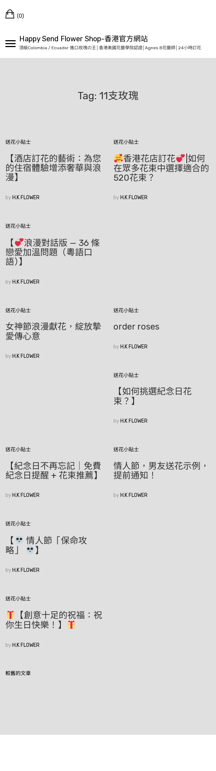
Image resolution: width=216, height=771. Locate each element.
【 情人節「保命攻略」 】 (46, 546)
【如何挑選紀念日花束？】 (152, 396)
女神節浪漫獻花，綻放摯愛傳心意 (53, 331)
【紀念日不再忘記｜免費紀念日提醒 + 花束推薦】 (53, 471)
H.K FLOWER (26, 197)
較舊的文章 (18, 673)
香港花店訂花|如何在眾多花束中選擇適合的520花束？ (161, 168)
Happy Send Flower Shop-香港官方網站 (83, 38)
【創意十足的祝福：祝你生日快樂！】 (53, 620)
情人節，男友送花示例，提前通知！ (161, 471)
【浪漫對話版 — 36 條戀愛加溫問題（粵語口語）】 (52, 252)
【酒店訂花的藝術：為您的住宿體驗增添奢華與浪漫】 (53, 168)
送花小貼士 (18, 142)
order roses (136, 327)
